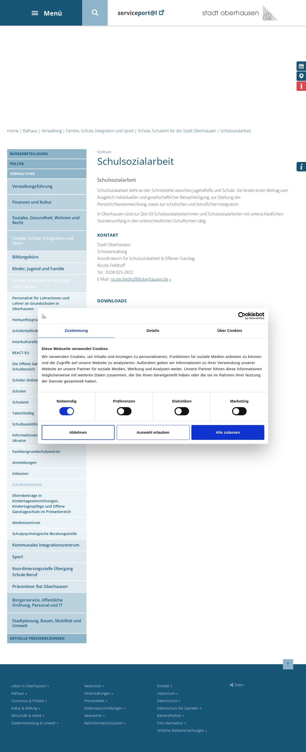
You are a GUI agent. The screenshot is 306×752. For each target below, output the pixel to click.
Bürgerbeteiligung (29, 153)
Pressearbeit (94, 700)
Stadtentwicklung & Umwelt (33, 723)
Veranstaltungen (97, 693)
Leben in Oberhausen (28, 685)
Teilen (237, 684)
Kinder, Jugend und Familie (38, 268)
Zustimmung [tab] (76, 330)
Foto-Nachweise (170, 723)
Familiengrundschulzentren (36, 451)
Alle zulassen (228, 432)
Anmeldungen (24, 462)
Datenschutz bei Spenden (178, 708)
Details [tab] (153, 330)
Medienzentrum (26, 522)
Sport (17, 557)
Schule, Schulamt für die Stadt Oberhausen (177, 131)
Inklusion (20, 473)
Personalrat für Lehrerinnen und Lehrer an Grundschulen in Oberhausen (40, 303)
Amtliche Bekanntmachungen (180, 730)
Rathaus (30, 131)
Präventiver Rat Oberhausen (40, 586)
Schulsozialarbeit (235, 131)
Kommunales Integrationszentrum (45, 545)
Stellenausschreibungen (103, 708)
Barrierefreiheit (169, 715)
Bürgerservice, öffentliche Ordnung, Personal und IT (37, 602)
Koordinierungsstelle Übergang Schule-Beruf (42, 571)
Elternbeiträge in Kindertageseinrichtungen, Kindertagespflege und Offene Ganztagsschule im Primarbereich (41, 503)
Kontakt (163, 685)
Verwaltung (51, 131)
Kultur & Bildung (24, 708)
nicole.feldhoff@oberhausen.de (139, 279)
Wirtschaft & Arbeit (26, 715)
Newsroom (93, 685)
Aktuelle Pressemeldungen (37, 638)
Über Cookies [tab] (229, 330)
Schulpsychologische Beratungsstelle (44, 533)
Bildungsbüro (25, 257)
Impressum (166, 693)
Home (12, 131)
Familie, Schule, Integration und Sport (100, 131)
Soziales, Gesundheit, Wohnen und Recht (46, 220)
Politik (17, 163)
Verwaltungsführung (32, 186)
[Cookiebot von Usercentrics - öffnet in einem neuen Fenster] (242, 316)
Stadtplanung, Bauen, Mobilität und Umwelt (46, 623)
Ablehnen (78, 432)
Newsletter (93, 715)
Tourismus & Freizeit (27, 700)
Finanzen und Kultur (32, 202)
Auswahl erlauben (153, 432)
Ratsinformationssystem (103, 723)
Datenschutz (167, 700)
